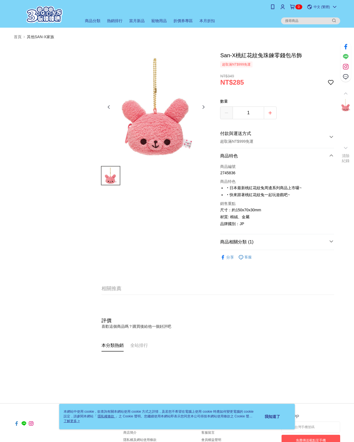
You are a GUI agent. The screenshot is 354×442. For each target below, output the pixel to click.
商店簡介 (130, 433)
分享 (227, 257)
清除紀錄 (346, 158)
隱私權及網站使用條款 (140, 440)
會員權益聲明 (211, 440)
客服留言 (208, 433)
